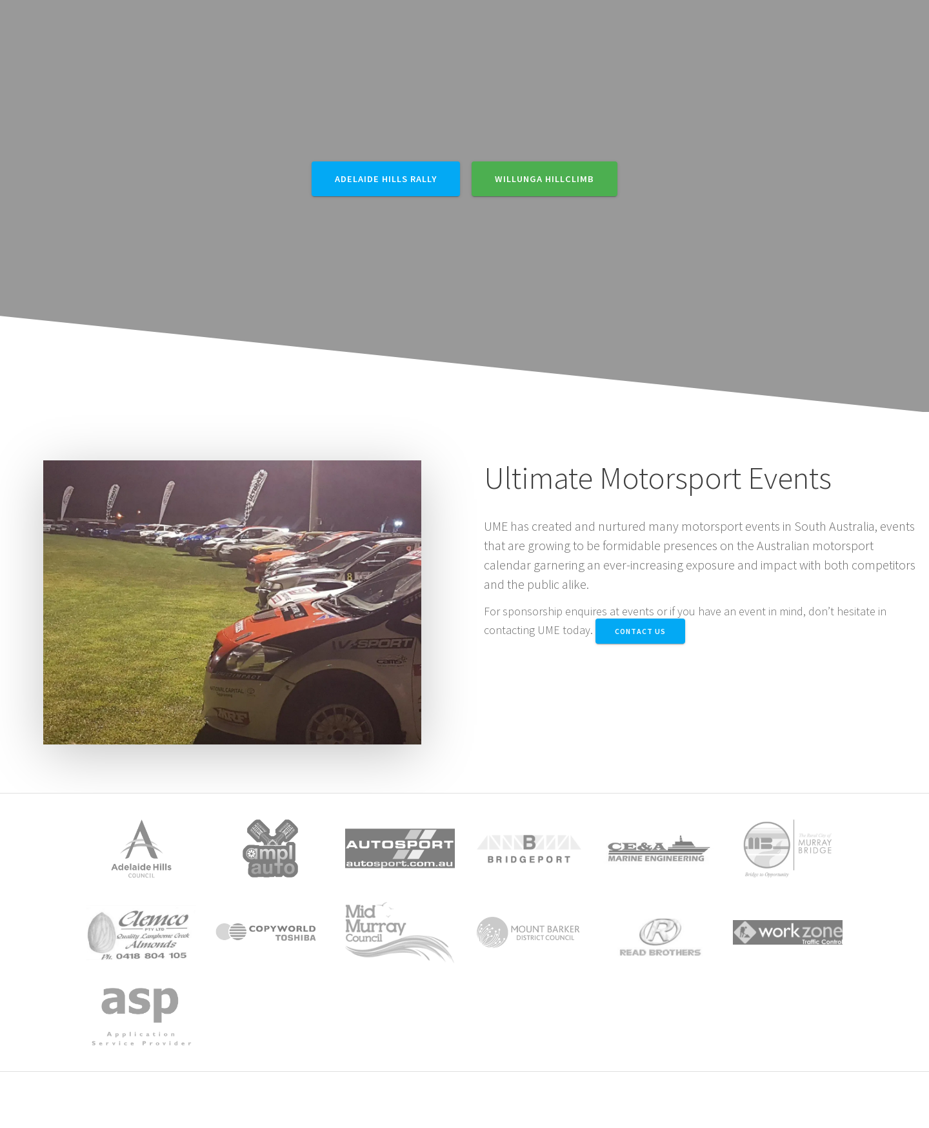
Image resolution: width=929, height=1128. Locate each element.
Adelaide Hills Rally (386, 179)
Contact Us (640, 631)
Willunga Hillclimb (544, 179)
